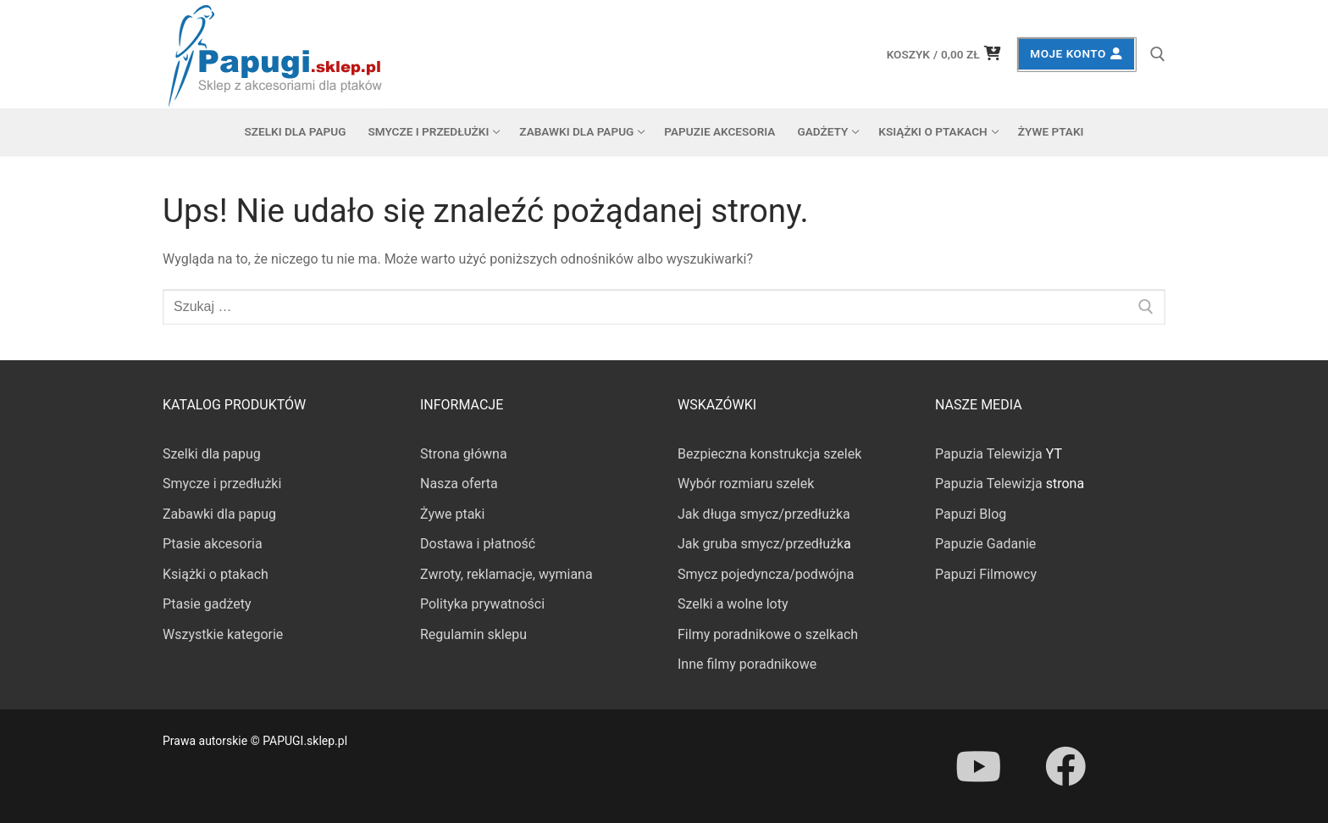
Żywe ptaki (452, 514)
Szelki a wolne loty (733, 604)
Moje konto (1076, 53)
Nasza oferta (459, 483)
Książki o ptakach (215, 574)
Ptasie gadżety (207, 604)
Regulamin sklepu (473, 634)
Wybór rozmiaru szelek (746, 483)
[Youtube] (978, 766)
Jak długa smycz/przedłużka (764, 514)
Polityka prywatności (482, 604)
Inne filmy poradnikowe (747, 664)
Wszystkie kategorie (223, 634)
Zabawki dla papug (219, 514)
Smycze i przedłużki (222, 483)
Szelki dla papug (212, 454)
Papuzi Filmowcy (986, 574)
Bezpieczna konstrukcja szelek (769, 454)
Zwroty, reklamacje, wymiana (506, 574)
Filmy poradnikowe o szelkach (768, 634)
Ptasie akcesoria (213, 544)
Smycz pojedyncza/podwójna (766, 574)
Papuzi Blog (970, 514)
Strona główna (463, 454)
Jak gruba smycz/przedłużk (761, 544)
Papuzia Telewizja (989, 454)
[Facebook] (1064, 766)
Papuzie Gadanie (985, 544)
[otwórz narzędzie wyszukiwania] (1157, 54)
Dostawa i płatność (477, 544)
